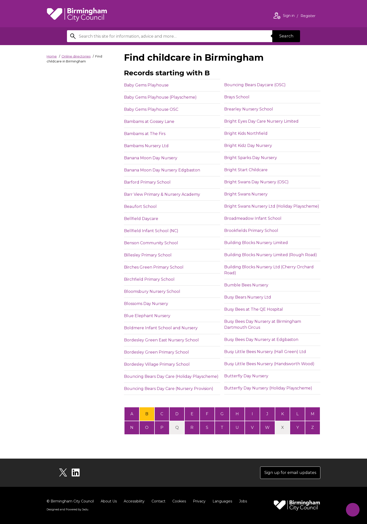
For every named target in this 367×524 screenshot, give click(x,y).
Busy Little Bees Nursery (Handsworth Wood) (269, 363)
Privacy (199, 501)
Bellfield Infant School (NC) (151, 230)
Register (308, 16)
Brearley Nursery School (248, 109)
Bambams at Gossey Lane (149, 121)
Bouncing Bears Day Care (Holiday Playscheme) (171, 376)
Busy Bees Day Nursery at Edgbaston (261, 339)
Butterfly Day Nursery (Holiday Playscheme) (268, 388)
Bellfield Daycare (141, 218)
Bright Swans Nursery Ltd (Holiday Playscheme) (271, 206)
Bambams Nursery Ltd (146, 145)
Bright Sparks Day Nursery (250, 157)
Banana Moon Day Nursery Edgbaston (162, 170)
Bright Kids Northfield (246, 133)
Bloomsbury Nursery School (152, 291)
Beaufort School (140, 206)
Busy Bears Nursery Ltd (247, 297)
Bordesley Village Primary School (157, 364)
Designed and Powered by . (68, 509)
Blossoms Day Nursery (146, 303)
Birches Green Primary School (154, 267)
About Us (109, 501)
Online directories (76, 56)
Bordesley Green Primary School (156, 352)
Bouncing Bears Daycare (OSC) (255, 85)
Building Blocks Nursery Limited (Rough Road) (270, 254)
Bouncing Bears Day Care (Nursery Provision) (168, 388)
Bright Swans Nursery (246, 194)
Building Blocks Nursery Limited (256, 242)
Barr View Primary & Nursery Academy (162, 194)
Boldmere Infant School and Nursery (161, 328)
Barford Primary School (147, 182)
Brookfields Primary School (251, 230)
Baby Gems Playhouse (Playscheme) (160, 97)
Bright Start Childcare (246, 169)
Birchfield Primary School (149, 279)
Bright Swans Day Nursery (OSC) (256, 182)
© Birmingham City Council (70, 501)
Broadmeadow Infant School (252, 218)
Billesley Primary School (148, 255)
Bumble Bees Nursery (246, 285)
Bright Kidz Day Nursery (248, 145)
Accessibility (134, 501)
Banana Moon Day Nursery (150, 158)
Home (52, 56)
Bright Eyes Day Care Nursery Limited (261, 121)
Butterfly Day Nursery (246, 376)
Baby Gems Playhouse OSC (151, 109)
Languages (222, 501)
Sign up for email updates (290, 472)
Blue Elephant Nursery (147, 315)
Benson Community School (151, 243)
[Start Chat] (353, 510)
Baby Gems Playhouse (146, 85)
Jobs (243, 501)
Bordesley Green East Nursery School (161, 340)
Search (286, 36)
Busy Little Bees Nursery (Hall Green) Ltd (265, 351)
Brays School (236, 97)
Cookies (179, 501)
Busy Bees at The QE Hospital (253, 309)
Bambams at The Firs (144, 133)
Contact (158, 501)
